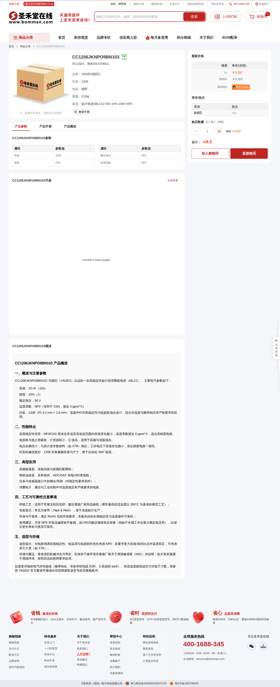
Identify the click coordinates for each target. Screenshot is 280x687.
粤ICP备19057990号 (187, 683)
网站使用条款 (151, 642)
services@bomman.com (210, 659)
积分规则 (115, 667)
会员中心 (175, 3)
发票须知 (115, 642)
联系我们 (82, 648)
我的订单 (138, 3)
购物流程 (14, 642)
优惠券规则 (116, 673)
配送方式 (14, 654)
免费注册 (14, 3)
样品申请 (49, 660)
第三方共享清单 (152, 654)
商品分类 (25, 46)
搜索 (194, 16)
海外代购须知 (16, 667)
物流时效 (115, 654)
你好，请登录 (118, 3)
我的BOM (156, 3)
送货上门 (49, 642)
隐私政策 (148, 648)
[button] (83, 664)
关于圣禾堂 (83, 642)
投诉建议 (82, 659)
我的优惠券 (195, 3)
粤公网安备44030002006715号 (149, 683)
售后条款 (115, 648)
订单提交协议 (151, 660)
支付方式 (14, 648)
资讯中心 (49, 654)
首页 (11, 46)
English (261, 3)
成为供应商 (50, 666)
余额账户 (115, 660)
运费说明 (14, 660)
